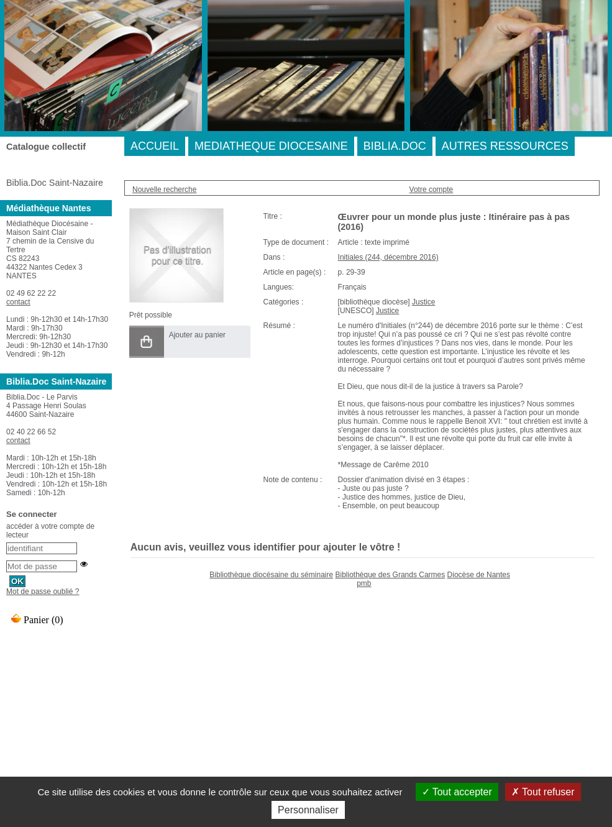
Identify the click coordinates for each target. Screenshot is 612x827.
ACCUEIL (154, 146)
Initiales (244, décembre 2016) (388, 257)
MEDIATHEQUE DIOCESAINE (271, 146)
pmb (364, 583)
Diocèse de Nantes (478, 574)
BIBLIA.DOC (394, 146)
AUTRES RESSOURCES (505, 146)
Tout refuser (543, 792)
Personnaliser (308, 810)
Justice (423, 302)
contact (18, 302)
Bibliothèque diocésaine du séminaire (271, 574)
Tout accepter (457, 792)
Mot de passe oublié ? (42, 591)
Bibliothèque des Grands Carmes (390, 574)
